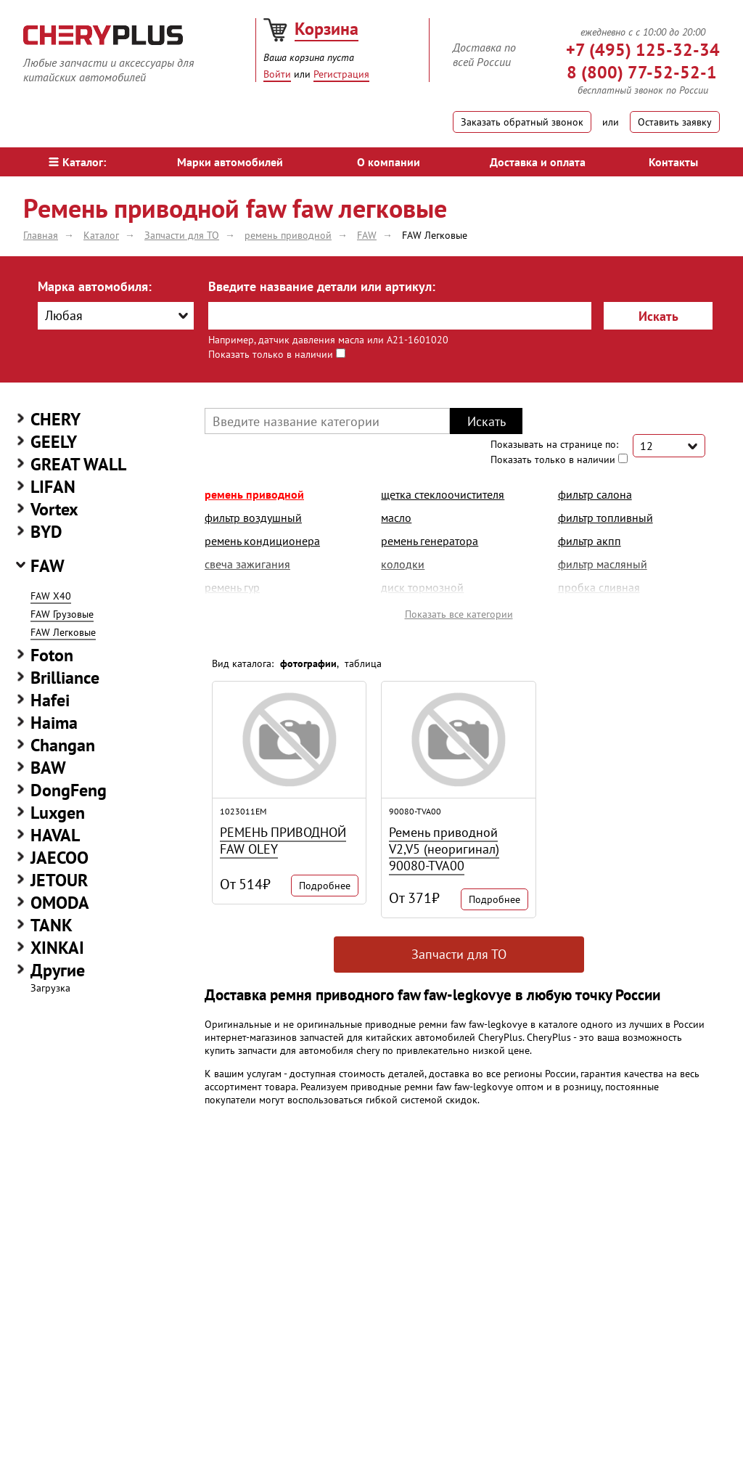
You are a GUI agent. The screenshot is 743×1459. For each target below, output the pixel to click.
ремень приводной (254, 494)
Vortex (54, 509)
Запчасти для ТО (458, 954)
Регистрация (341, 74)
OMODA (59, 902)
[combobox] (116, 316)
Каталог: (77, 162)
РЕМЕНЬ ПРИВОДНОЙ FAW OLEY (283, 840)
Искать (658, 316)
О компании (388, 162)
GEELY (53, 441)
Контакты (673, 162)
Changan (62, 745)
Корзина (326, 28)
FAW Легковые (63, 632)
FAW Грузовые (62, 614)
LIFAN (52, 486)
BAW (48, 767)
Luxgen (57, 812)
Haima (54, 722)
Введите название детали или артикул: (321, 286)
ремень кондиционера (262, 541)
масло (396, 517)
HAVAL (55, 835)
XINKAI (57, 947)
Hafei (50, 700)
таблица (363, 663)
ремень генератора (429, 541)
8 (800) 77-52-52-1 (642, 72)
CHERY (55, 419)
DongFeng (68, 790)
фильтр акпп (589, 541)
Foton (51, 655)
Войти (277, 74)
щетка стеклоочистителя (442, 494)
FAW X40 (50, 595)
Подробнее (324, 885)
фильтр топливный (605, 517)
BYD (46, 531)
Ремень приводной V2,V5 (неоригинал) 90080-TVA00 (444, 849)
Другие (57, 970)
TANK (51, 925)
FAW (47, 566)
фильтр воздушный (253, 517)
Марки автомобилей (230, 162)
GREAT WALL (78, 464)
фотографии (308, 663)
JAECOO (59, 857)
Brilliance (64, 677)
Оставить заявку (675, 121)
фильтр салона (595, 494)
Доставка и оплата (538, 162)
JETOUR (59, 880)
